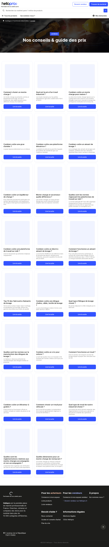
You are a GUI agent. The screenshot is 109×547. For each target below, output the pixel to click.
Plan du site (45, 523)
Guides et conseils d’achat (51, 519)
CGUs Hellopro (68, 519)
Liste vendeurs (46, 504)
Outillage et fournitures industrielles (17, 21)
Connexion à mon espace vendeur (75, 497)
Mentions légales (69, 516)
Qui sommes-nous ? (27, 16)
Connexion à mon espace (50, 497)
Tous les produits (10, 16)
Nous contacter (47, 516)
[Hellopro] (3, 21)
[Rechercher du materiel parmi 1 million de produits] (105, 10)
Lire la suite (17, 106)
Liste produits (46, 501)
